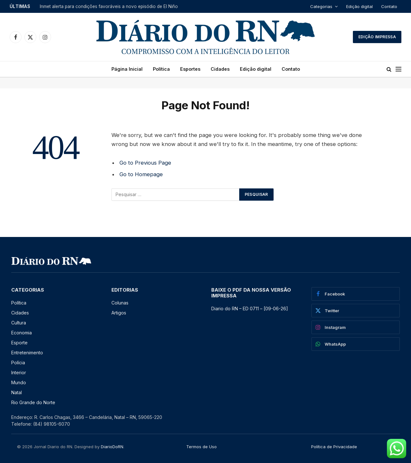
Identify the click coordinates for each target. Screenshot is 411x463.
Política (161, 69)
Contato (389, 6)
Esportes (190, 69)
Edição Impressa (377, 36)
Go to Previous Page (145, 162)
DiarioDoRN (112, 446)
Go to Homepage (141, 174)
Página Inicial (127, 69)
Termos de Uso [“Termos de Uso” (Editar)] (201, 446)
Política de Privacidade (334, 446)
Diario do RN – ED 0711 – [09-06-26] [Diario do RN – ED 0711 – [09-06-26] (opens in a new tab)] (249, 308)
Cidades (220, 69)
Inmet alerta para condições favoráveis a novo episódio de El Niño (109, 6)
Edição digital (359, 6)
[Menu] (398, 69)
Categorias (321, 6)
